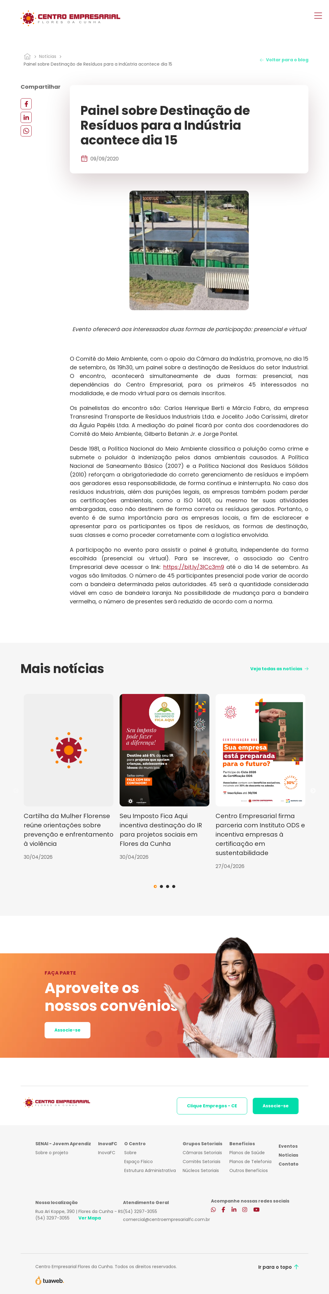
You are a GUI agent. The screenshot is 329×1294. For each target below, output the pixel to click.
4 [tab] (173, 886)
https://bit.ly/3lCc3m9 (193, 567)
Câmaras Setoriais (202, 1153)
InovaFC (106, 1153)
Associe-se (67, 1030)
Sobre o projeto (51, 1153)
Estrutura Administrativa (150, 1170)
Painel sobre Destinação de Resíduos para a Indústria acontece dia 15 (98, 64)
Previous (16, 791)
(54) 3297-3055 (52, 1218)
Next (313, 791)
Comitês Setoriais (201, 1161)
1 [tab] (155, 886)
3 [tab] (167, 886)
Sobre (130, 1153)
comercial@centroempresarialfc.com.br (166, 1219)
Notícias (47, 56)
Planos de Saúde (247, 1153)
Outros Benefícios (248, 1170)
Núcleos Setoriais (201, 1170)
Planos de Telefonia (250, 1161)
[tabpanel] (68, 777)
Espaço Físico (138, 1161)
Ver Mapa (89, 1218)
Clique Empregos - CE (212, 1106)
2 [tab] (161, 886)
